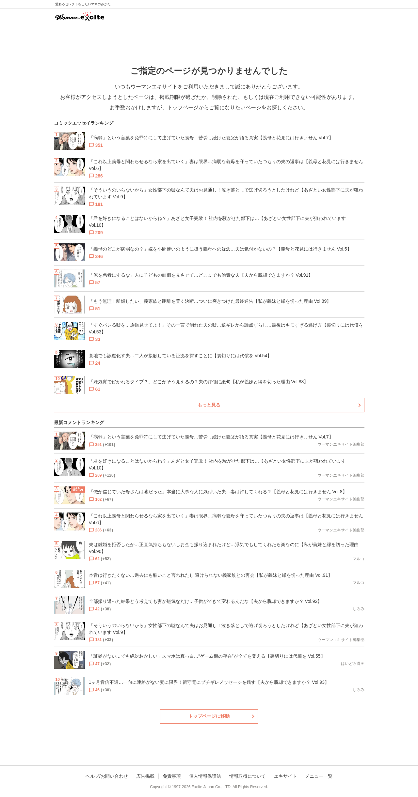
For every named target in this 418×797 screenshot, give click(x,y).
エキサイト (285, 776)
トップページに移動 (209, 716)
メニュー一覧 (318, 776)
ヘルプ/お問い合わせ (107, 776)
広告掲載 (145, 776)
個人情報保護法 (205, 776)
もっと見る (209, 404)
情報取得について (247, 776)
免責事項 (172, 776)
